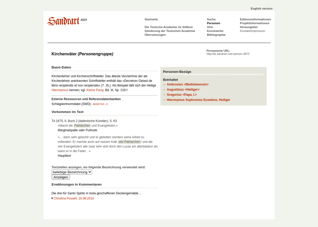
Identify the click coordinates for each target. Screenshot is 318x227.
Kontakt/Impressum (252, 30)
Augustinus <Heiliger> (183, 89)
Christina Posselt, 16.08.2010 (74, 198)
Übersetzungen (155, 34)
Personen (213, 23)
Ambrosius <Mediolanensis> (188, 84)
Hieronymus (60, 90)
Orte (210, 27)
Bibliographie (216, 34)
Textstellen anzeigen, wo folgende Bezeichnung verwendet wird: (99, 167)
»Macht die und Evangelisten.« (88, 126)
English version (261, 8)
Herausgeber (249, 27)
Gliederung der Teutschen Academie (170, 30)
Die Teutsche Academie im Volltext (169, 27)
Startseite (151, 19)
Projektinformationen (254, 23)
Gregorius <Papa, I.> (182, 95)
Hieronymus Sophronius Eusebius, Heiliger (198, 100)
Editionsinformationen (255, 19)
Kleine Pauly (95, 90)
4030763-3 (99, 104)
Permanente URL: (228, 52)
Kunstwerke (215, 30)
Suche (211, 19)
